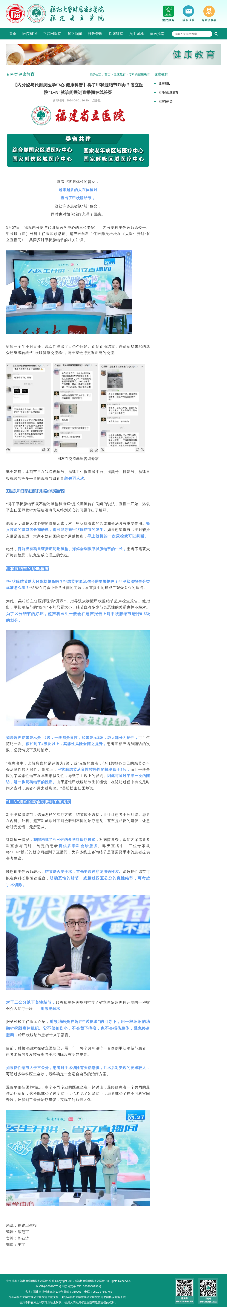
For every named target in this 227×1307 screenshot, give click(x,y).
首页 (12, 34)
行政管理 (95, 34)
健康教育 (120, 74)
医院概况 (29, 34)
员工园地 (136, 34)
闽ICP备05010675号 (48, 1286)
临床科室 (116, 34)
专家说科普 (166, 101)
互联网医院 (52, 34)
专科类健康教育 (139, 74)
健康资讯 (164, 83)
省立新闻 (74, 34)
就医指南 (157, 34)
